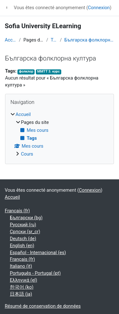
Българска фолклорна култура (89, 40)
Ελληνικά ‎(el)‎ (23, 280)
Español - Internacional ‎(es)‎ (38, 252)
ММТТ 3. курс (48, 71)
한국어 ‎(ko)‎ (21, 287)
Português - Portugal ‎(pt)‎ (35, 273)
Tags (54, 40)
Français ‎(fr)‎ (17, 211)
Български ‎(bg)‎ (26, 218)
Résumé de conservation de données (43, 306)
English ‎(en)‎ (22, 245)
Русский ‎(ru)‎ (23, 224)
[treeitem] (59, 134)
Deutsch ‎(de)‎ (23, 238)
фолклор (26, 71)
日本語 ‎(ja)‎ (21, 294)
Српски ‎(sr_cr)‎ (25, 231)
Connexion (99, 7)
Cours (27, 154)
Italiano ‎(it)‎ (21, 266)
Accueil (11, 40)
